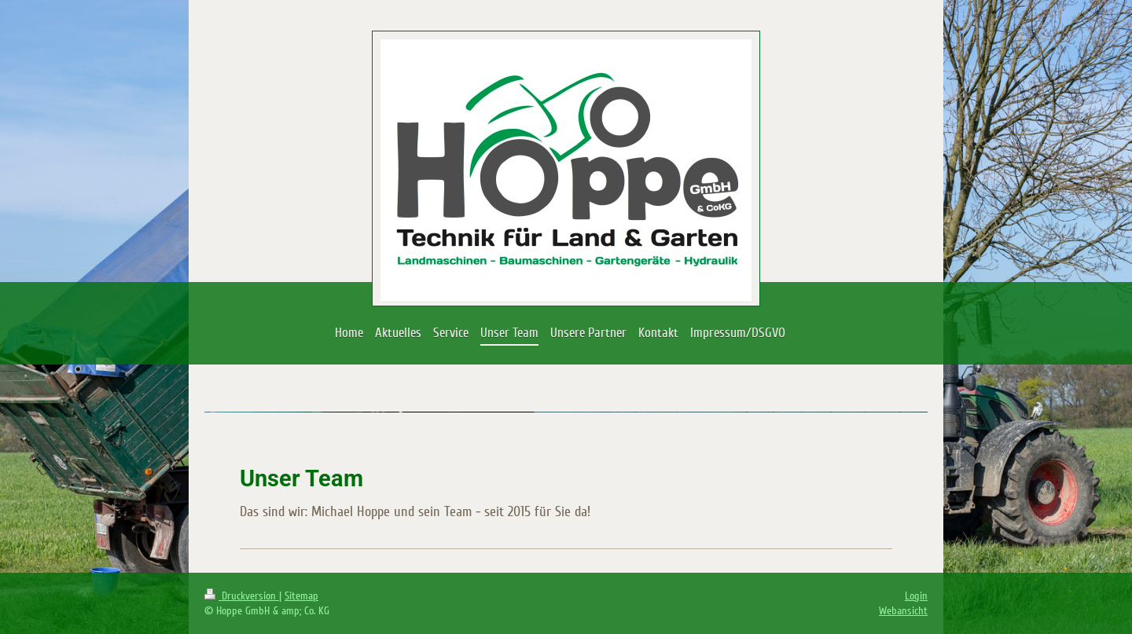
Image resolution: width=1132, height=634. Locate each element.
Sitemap (301, 596)
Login (916, 596)
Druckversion (241, 596)
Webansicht (903, 611)
